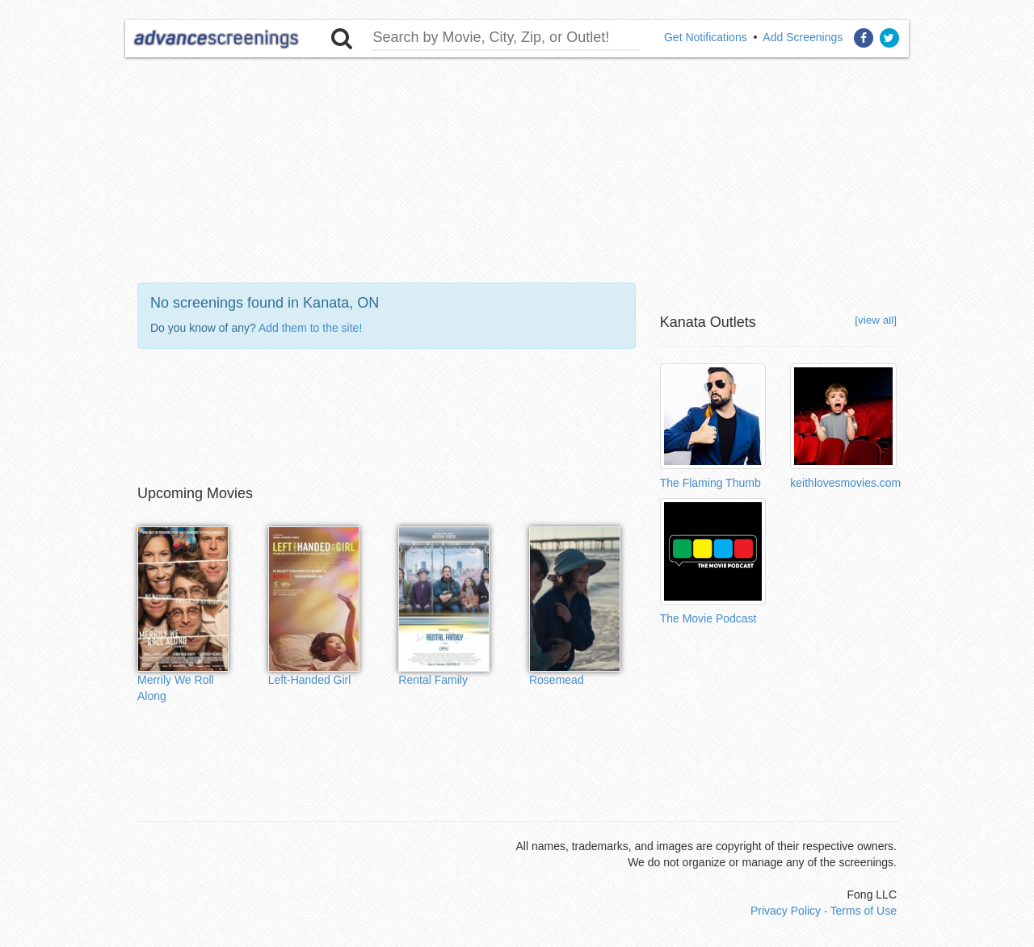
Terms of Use (863, 910)
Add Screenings (803, 37)
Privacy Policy (785, 910)
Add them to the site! (310, 327)
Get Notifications (705, 37)
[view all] (876, 320)
